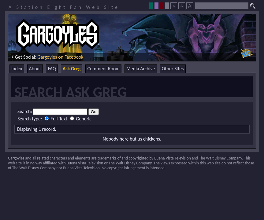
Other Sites (173, 69)
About (35, 69)
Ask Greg (72, 69)
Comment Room (103, 69)
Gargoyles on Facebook (61, 57)
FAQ (52, 69)
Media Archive (140, 69)
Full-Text (57, 119)
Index (16, 69)
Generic (80, 119)
